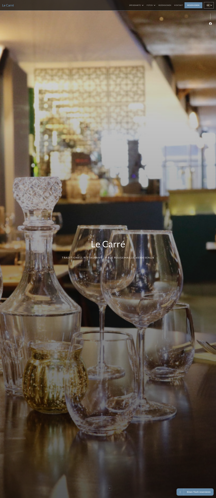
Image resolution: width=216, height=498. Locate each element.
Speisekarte (136, 5)
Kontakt (178, 5)
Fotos (151, 5)
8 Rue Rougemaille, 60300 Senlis (129, 257)
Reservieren (193, 5)
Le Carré (8, 5)
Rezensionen (165, 5)
